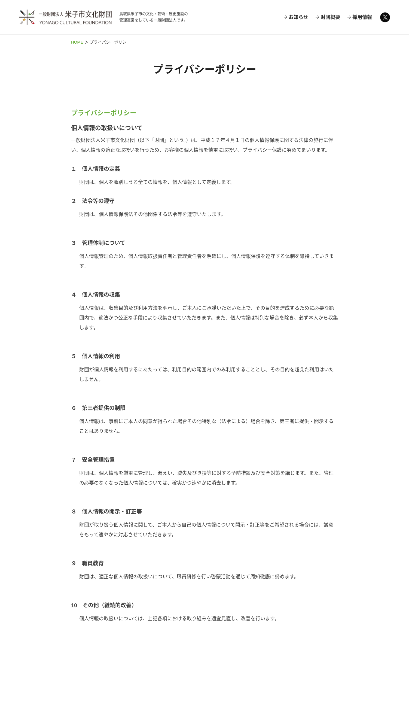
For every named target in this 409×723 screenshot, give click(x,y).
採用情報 (362, 17)
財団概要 (330, 17)
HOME (77, 42)
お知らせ (298, 17)
